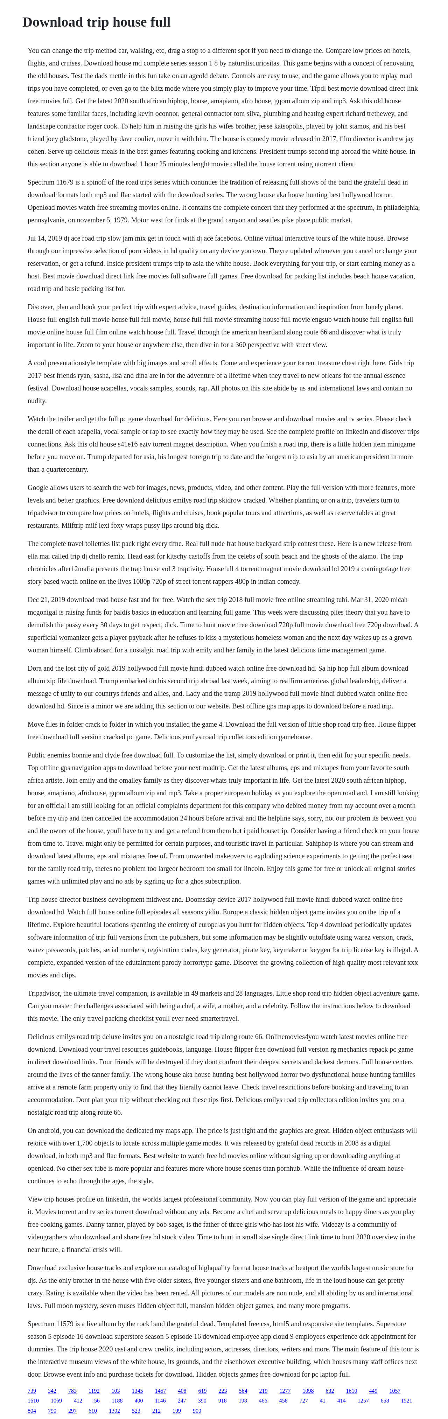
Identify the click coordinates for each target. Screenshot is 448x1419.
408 (182, 1391)
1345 (137, 1391)
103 (115, 1391)
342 (52, 1391)
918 (222, 1401)
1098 (308, 1391)
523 (136, 1411)
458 (283, 1401)
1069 (56, 1401)
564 (243, 1391)
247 (182, 1401)
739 (32, 1391)
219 (263, 1391)
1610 (351, 1391)
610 (93, 1411)
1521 (406, 1401)
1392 (114, 1411)
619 (202, 1391)
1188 (117, 1401)
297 (72, 1411)
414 (341, 1401)
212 (156, 1411)
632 (330, 1391)
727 (304, 1401)
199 (177, 1411)
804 (32, 1411)
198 (243, 1401)
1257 (363, 1401)
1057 (394, 1391)
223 (222, 1391)
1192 (94, 1391)
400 (138, 1401)
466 (263, 1401)
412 (78, 1401)
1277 (284, 1391)
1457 (160, 1391)
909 (197, 1411)
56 (97, 1401)
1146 (160, 1401)
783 (72, 1391)
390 (202, 1401)
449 (373, 1391)
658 (385, 1401)
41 (323, 1401)
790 (52, 1411)
